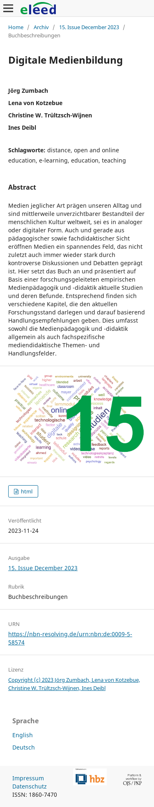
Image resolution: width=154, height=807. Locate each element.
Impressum (28, 778)
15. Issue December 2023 (89, 27)
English (22, 735)
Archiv (41, 27)
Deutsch (23, 747)
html (26, 491)
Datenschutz (29, 786)
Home (15, 27)
